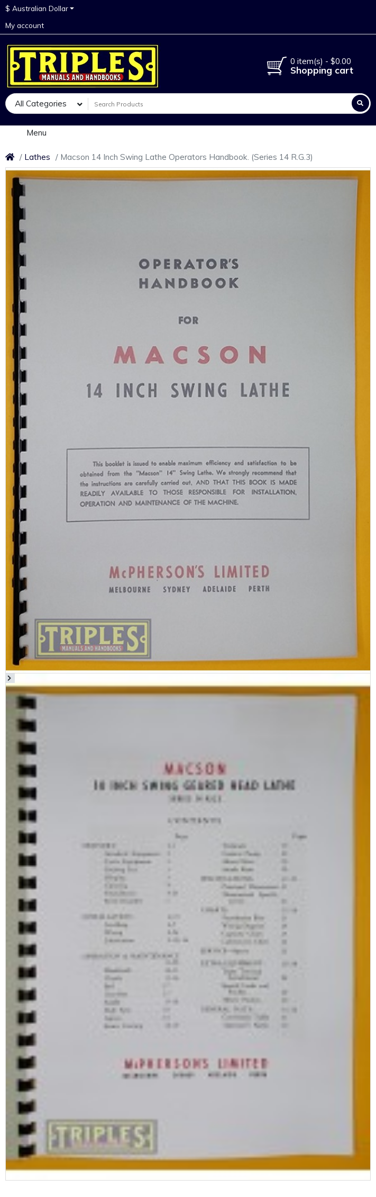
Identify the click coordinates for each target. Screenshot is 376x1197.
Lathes (37, 157)
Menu (30, 132)
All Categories (41, 103)
